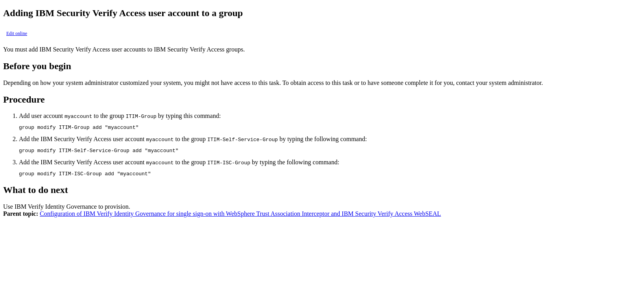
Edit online (16, 33)
